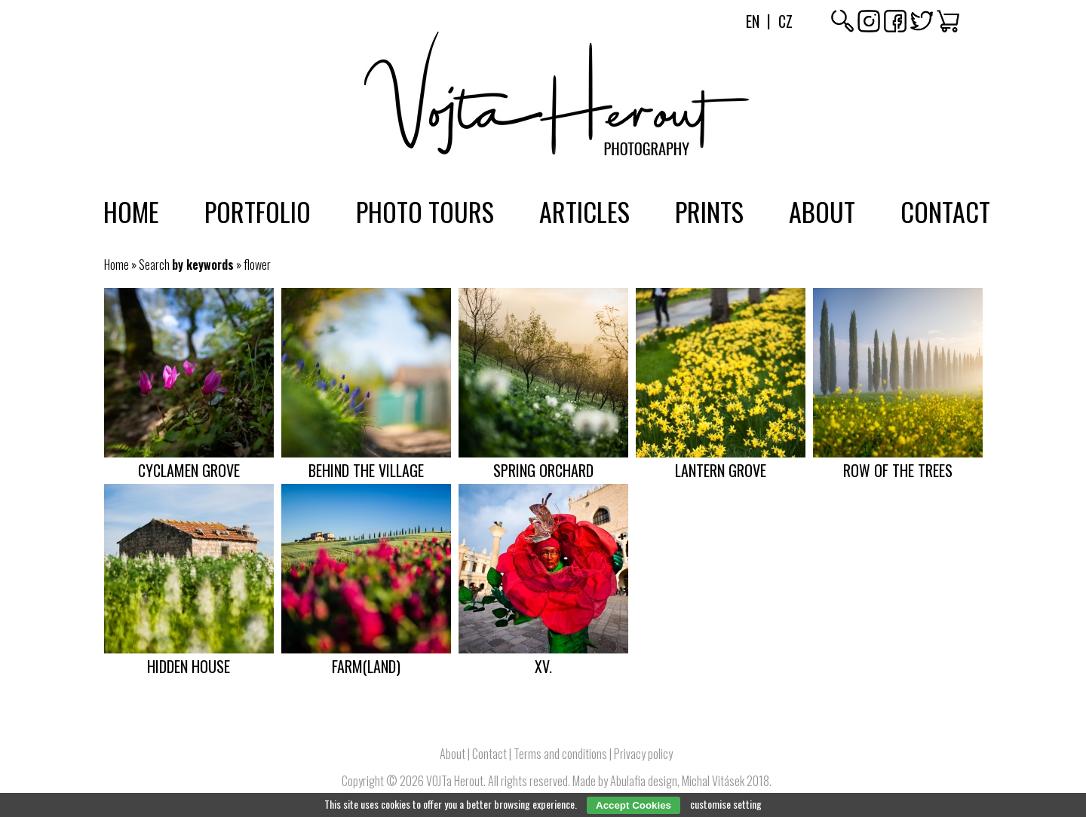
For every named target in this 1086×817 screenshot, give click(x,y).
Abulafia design (643, 781)
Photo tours (425, 211)
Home (131, 211)
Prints (709, 211)
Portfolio (257, 211)
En (752, 21)
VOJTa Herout (454, 781)
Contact (945, 211)
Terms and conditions (560, 754)
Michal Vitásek (713, 781)
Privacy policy (643, 754)
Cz (785, 21)
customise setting (726, 804)
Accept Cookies (633, 805)
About (822, 211)
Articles (584, 211)
